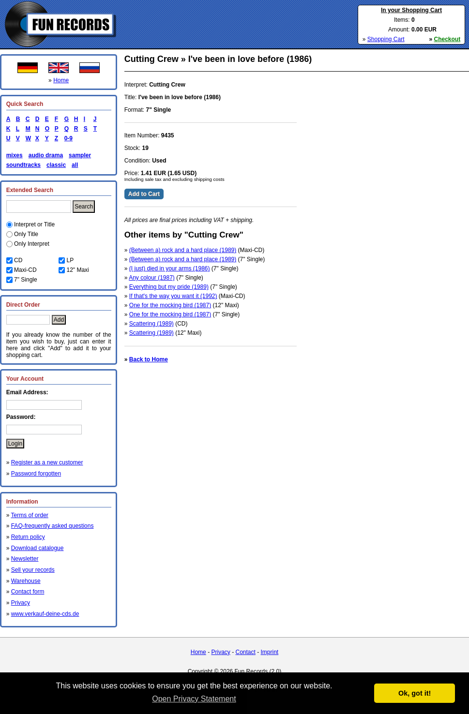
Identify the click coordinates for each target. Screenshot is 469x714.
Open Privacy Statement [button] (194, 699)
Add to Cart (144, 194)
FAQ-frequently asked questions (52, 525)
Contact (245, 652)
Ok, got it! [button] (414, 693)
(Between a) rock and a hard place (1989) (182, 250)
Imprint (270, 652)
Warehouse (26, 581)
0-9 (66, 138)
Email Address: (27, 392)
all (75, 165)
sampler (80, 155)
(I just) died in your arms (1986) (169, 268)
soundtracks (23, 165)
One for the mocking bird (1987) (170, 305)
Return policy (28, 537)
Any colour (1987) (152, 277)
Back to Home (148, 359)
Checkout (447, 39)
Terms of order (29, 515)
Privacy (20, 602)
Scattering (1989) (151, 323)
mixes (14, 155)
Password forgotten (36, 473)
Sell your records (33, 569)
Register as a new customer (47, 462)
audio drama (46, 155)
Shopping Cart (386, 39)
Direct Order (23, 304)
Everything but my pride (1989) (169, 286)
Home (61, 80)
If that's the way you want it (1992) (173, 296)
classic (56, 165)
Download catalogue (37, 548)
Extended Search (29, 190)
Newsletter (25, 558)
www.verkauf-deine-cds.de (45, 613)
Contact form (28, 591)
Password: (21, 417)
